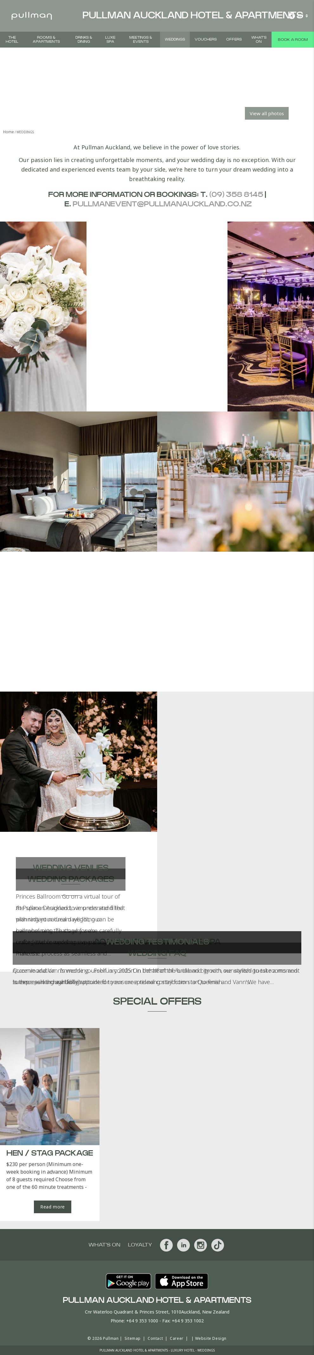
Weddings (175, 39)
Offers (234, 39)
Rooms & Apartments (46, 39)
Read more (52, 1207)
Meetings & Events (140, 39)
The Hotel (12, 39)
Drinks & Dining (83, 39)
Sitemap (133, 1338)
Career (176, 1338)
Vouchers (206, 39)
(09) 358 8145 (236, 194)
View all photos (267, 113)
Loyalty (140, 1244)
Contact (155, 1338)
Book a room (293, 39)
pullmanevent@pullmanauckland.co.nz (162, 204)
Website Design (211, 1338)
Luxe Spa (110, 39)
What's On (258, 39)
